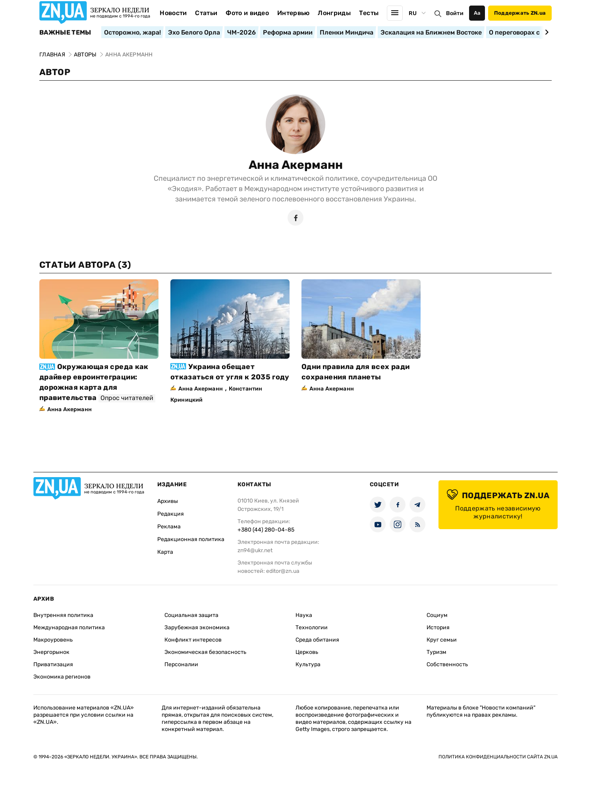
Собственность (447, 664)
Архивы (167, 501)
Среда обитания (317, 639)
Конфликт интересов (193, 639)
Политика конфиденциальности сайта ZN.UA (498, 757)
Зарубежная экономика (197, 627)
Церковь (307, 652)
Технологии (312, 627)
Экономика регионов (62, 676)
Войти (455, 13)
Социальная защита (191, 615)
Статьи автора (85, 264)
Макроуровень (53, 639)
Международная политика (69, 627)
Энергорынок (51, 652)
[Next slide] (545, 32)
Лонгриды (334, 13)
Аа (477, 13)
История (438, 627)
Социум (437, 615)
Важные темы (65, 32)
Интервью (293, 13)
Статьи (206, 13)
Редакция (170, 513)
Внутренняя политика (63, 615)
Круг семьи (442, 639)
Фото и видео (247, 13)
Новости (173, 13)
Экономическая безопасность (205, 652)
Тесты (369, 13)
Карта (165, 552)
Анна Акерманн (296, 165)
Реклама (169, 526)
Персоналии (181, 664)
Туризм (436, 652)
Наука (304, 615)
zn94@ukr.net (255, 550)
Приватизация (53, 664)
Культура (308, 664)
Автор (54, 72)
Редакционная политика (190, 539)
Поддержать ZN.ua (520, 13)
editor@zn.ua (282, 571)
